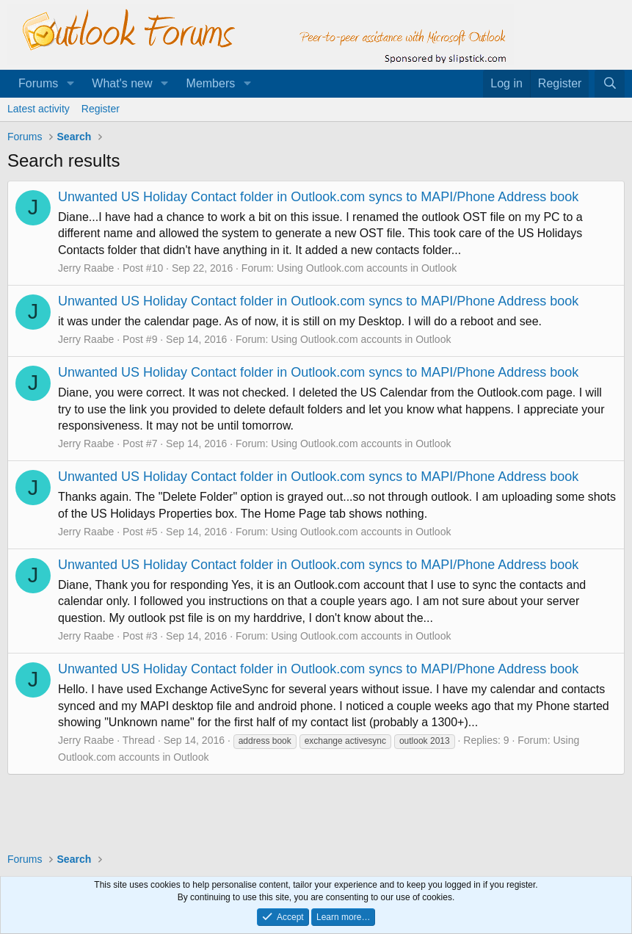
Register (100, 109)
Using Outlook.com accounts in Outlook (367, 268)
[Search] (610, 84)
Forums (38, 83)
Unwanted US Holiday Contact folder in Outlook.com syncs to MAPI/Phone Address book (318, 196)
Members (211, 83)
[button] (70, 84)
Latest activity (38, 109)
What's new (122, 83)
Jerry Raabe (86, 268)
